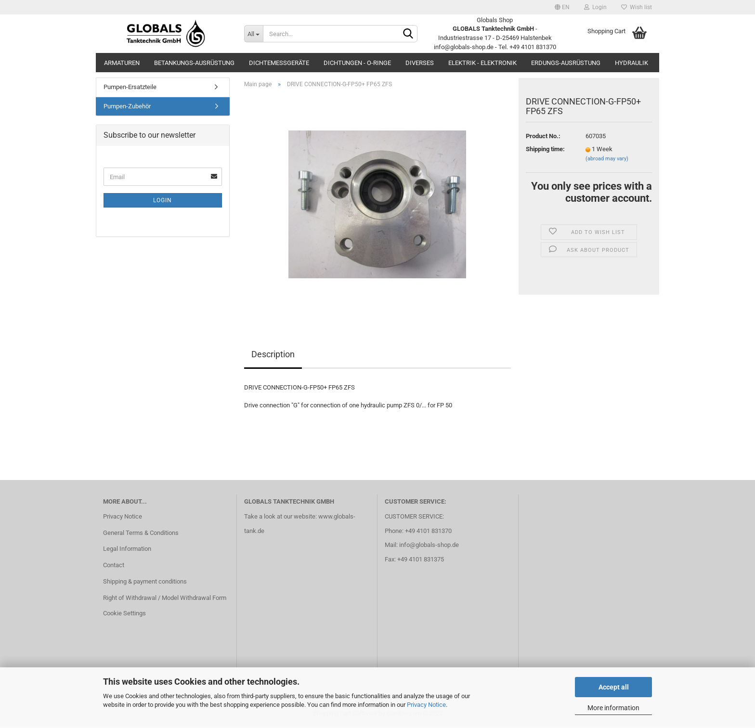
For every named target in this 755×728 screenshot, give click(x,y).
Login (595, 7)
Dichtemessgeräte (279, 62)
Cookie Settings (124, 615)
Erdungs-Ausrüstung (565, 62)
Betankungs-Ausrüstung (194, 62)
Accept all (614, 687)
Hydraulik (631, 62)
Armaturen (122, 62)
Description (273, 356)
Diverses (419, 62)
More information (613, 708)
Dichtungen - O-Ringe (357, 62)
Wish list (636, 7)
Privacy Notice (426, 704)
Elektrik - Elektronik (482, 62)
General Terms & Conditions (141, 534)
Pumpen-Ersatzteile (130, 88)
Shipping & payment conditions (145, 583)
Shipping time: (545, 151)
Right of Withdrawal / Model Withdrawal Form (164, 599)
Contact (113, 567)
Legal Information (127, 550)
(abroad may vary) (607, 160)
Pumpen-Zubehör (127, 108)
